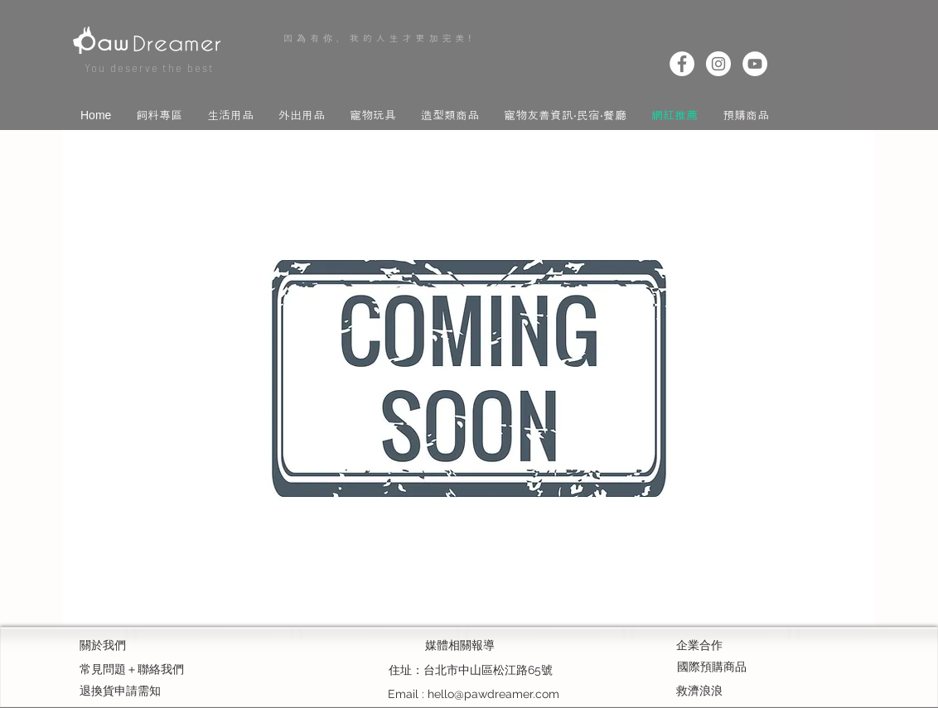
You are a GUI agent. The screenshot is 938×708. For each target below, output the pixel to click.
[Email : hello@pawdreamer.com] (473, 694)
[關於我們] (138, 645)
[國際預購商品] (712, 667)
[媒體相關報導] (460, 645)
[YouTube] (754, 63)
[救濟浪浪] (735, 691)
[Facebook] (682, 63)
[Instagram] (718, 63)
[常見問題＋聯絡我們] (147, 669)
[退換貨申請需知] (138, 691)
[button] (159, 114)
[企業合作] (735, 645)
